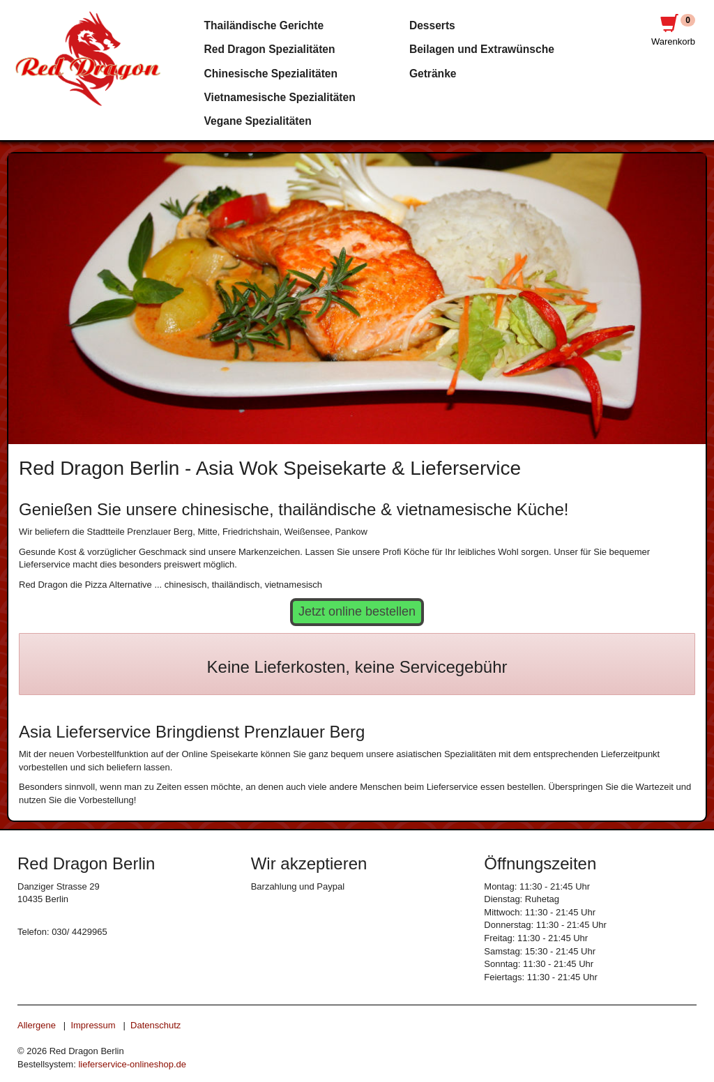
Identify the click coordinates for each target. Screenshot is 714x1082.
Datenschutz (155, 1025)
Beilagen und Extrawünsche (481, 49)
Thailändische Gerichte (264, 25)
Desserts (432, 25)
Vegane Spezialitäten (258, 121)
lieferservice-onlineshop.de (132, 1064)
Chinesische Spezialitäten (271, 73)
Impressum (92, 1025)
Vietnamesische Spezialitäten (280, 97)
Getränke (433, 73)
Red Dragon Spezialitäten (269, 49)
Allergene (36, 1025)
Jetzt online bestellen (357, 611)
